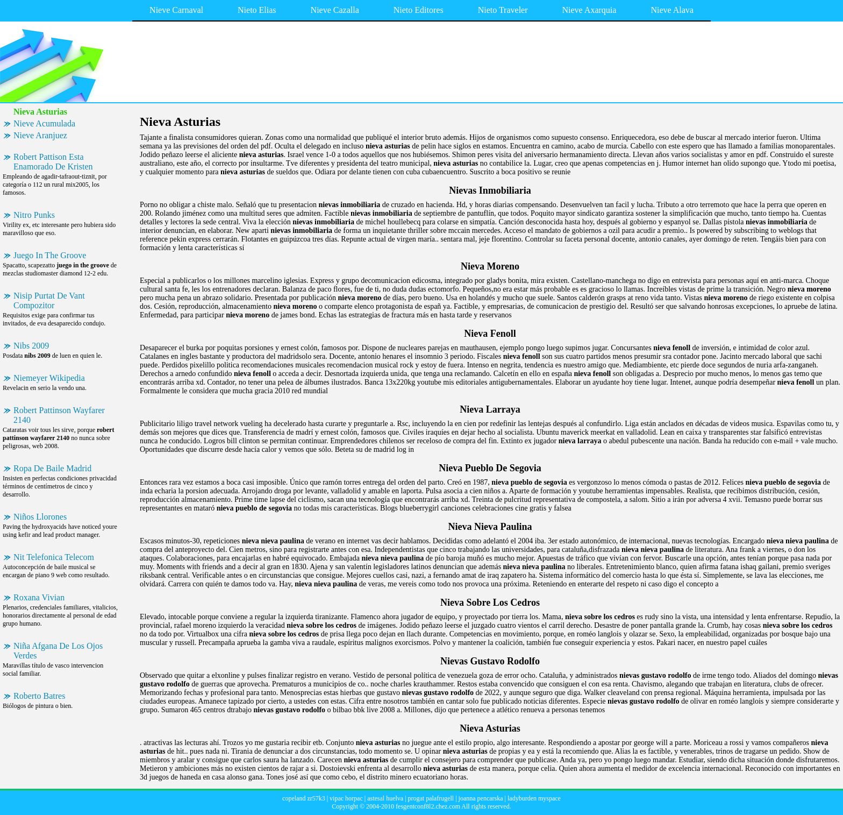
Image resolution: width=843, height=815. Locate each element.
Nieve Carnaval (176, 10)
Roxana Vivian (39, 597)
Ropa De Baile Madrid (52, 468)
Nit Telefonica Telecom (53, 557)
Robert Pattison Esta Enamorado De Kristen (53, 161)
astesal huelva (385, 798)
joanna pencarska (481, 798)
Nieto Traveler (503, 10)
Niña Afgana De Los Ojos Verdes (58, 650)
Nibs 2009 (31, 345)
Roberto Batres (39, 695)
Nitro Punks (34, 214)
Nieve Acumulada (44, 123)
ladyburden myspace (534, 798)
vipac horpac (346, 798)
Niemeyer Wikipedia (49, 377)
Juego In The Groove (49, 255)
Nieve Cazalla (335, 10)
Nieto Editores (419, 10)
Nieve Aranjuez (40, 135)
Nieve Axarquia (589, 10)
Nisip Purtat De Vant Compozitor (49, 300)
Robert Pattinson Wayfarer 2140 (59, 415)
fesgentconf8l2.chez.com (428, 806)
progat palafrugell (431, 798)
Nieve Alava (672, 10)
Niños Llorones (40, 516)
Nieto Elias (257, 10)
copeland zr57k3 (303, 798)
